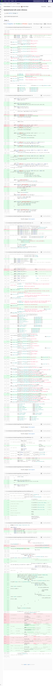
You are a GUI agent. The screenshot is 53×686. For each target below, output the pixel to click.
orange (14, 13)
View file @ (46, 29)
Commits (14, 3)
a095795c (11, 13)
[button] (1, 684)
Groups (9, 1)
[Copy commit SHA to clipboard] (11, 6)
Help (15, 1)
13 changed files (10, 23)
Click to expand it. (32, 224)
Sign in (50, 1)
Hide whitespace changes (38, 23)
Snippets (12, 1)
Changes (6, 20)
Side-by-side (49, 23)
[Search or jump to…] (39, 1)
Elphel (5, 3)
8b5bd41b (18, 3)
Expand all (30, 23)
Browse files (43, 6)
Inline (45, 23)
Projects (5, 1)
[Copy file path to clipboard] (31, 29)
